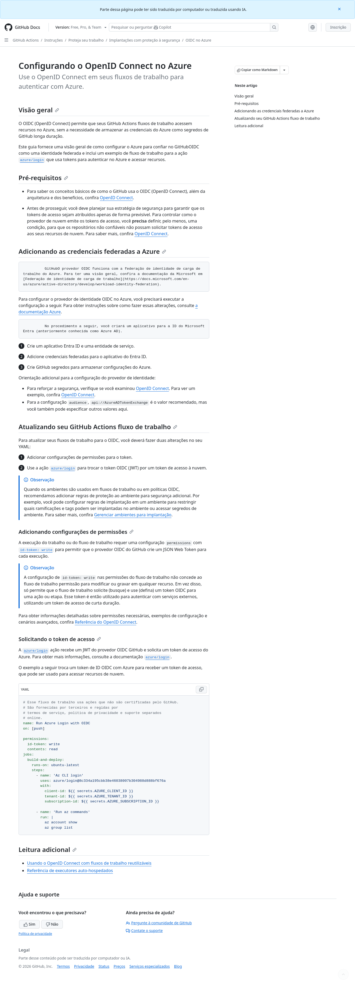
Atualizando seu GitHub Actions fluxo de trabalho (98, 426)
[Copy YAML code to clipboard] (201, 689)
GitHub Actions (26, 40)
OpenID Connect (116, 198)
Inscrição (338, 27)
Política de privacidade (35, 933)
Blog (178, 966)
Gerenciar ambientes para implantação (132, 515)
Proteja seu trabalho (86, 40)
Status (104, 966)
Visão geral (39, 109)
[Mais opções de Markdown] (284, 70)
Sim (29, 924)
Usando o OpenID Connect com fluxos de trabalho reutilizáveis (89, 863)
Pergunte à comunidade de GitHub (159, 922)
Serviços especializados (149, 966)
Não (52, 924)
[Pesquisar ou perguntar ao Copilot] (193, 27)
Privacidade (84, 966)
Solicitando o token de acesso (60, 639)
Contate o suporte (144, 930)
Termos (63, 966)
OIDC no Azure (198, 40)
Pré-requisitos (43, 177)
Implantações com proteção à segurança (144, 40)
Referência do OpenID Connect (105, 622)
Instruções (54, 40)
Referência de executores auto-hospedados (70, 870)
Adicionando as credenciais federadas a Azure (92, 251)
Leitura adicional (48, 849)
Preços (119, 966)
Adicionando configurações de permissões (76, 531)
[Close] (340, 9)
